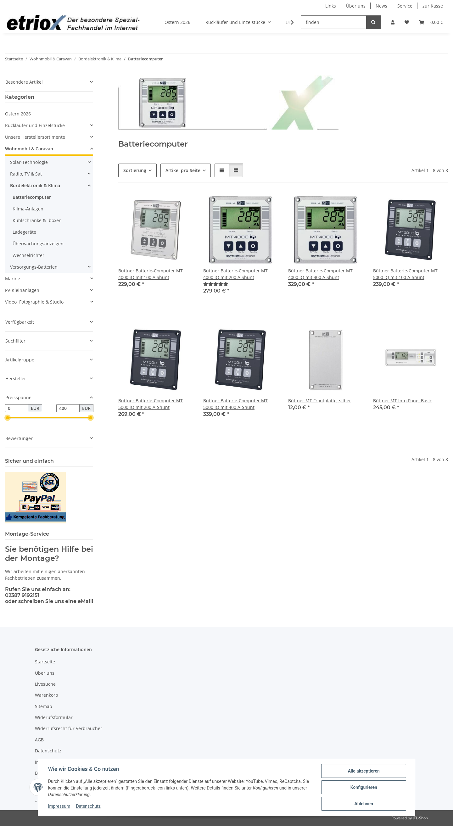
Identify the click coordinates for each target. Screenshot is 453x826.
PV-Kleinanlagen (22, 290)
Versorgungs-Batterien (34, 267)
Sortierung (134, 170)
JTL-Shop (420, 818)
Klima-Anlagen (28, 209)
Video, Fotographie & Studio (34, 302)
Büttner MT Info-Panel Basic (402, 401)
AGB (39, 740)
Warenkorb (46, 695)
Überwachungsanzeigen (38, 244)
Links (330, 6)
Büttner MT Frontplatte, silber (319, 401)
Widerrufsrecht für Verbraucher (68, 728)
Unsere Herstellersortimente (35, 137)
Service (404, 6)
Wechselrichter (28, 255)
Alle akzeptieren (363, 770)
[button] (393, 22)
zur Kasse (432, 6)
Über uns (356, 6)
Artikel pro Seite (182, 170)
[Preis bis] (68, 408)
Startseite (45, 662)
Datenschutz (88, 806)
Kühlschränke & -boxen (37, 220)
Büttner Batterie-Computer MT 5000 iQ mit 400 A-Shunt (235, 404)
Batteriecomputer (32, 197)
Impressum (59, 806)
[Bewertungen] (215, 284)
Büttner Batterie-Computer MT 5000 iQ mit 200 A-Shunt (150, 404)
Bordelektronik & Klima (35, 185)
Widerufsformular (54, 717)
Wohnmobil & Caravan (29, 149)
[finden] (333, 22)
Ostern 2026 (18, 114)
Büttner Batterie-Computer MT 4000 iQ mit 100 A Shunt (150, 274)
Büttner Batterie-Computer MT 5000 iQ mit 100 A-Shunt (405, 274)
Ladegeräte (24, 232)
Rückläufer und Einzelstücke (35, 125)
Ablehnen (363, 803)
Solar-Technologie (29, 162)
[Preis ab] (16, 408)
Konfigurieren (363, 787)
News (381, 6)
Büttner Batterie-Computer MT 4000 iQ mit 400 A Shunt (320, 274)
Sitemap (43, 706)
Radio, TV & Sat (26, 174)
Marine (12, 279)
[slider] (7, 418)
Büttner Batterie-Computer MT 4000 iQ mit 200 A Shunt (235, 274)
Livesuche (45, 684)
